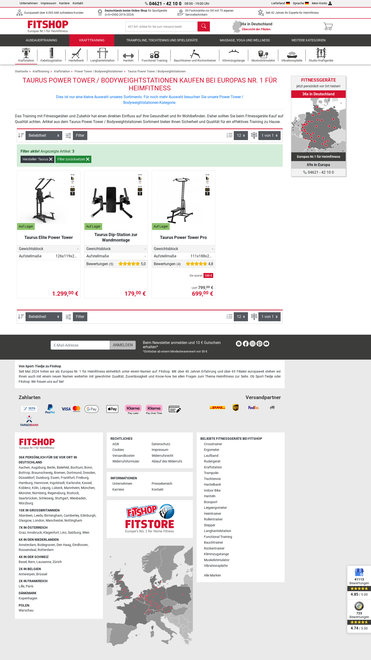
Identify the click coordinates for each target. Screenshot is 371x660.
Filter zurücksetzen (73, 162)
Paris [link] (29, 586)
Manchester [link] (54, 521)
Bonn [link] (88, 468)
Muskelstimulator (217, 560)
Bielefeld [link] (63, 468)
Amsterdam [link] (27, 545)
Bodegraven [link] (46, 545)
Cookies (118, 450)
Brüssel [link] (41, 574)
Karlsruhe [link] (73, 483)
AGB (115, 444)
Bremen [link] (59, 473)
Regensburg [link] (56, 493)
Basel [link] (23, 562)
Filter (80, 138)
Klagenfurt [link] (51, 533)
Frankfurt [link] (68, 478)
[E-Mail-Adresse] (80, 345)
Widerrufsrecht (162, 456)
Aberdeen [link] (26, 516)
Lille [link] (21, 586)
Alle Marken (212, 575)
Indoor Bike (212, 490)
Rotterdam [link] (45, 550)
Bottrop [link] (24, 473)
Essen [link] (55, 478)
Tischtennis (212, 479)
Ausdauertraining (41, 44)
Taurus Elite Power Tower (48, 240)
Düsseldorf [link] (27, 478)
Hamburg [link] (26, 483)
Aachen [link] (24, 468)
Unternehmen (29, 3)
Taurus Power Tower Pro (183, 240)
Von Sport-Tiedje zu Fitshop (40, 366)
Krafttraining (92, 44)
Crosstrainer (213, 444)
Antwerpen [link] (27, 574)
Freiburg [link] (82, 478)
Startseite (21, 74)
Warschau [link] (26, 610)
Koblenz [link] (25, 488)
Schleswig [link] (46, 498)
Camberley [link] (71, 516)
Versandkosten (123, 456)
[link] (318, 125)
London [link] (38, 521)
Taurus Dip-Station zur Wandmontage (115, 240)
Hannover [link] (41, 483)
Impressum (48, 3)
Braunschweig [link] (42, 473)
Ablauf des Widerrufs (167, 461)
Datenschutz (161, 444)
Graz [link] (22, 533)
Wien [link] (85, 533)
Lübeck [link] (57, 488)
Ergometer (211, 450)
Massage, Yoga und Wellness (245, 44)
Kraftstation (62, 74)
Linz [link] (63, 533)
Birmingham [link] (53, 516)
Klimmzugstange (216, 554)
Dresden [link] (89, 473)
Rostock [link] (73, 493)
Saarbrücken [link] (28, 498)
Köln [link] (35, 488)
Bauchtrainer (213, 543)
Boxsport (210, 502)
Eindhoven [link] (80, 545)
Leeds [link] (38, 516)
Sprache (301, 3)
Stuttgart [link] (61, 498)
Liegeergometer (215, 508)
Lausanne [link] (43, 562)
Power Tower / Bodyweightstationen (99, 74)
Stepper (209, 525)
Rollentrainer (213, 519)
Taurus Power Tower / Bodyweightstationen (157, 74)
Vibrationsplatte (216, 566)
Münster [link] (25, 493)
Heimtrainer (212, 514)
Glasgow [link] (25, 521)
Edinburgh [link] (88, 516)
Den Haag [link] (64, 545)
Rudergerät (212, 461)
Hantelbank (212, 485)
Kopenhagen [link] (28, 598)
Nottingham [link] (73, 521)
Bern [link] (31, 562)
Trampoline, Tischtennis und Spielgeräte (162, 44)
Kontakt (78, 3)
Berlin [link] (51, 468)
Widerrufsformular (125, 461)
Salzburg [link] (74, 533)
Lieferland (280, 3)
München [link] (88, 488)
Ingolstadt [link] (57, 483)
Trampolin (211, 473)
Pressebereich (162, 484)
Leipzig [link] (45, 488)
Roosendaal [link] (27, 550)
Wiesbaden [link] (78, 498)
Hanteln (210, 496)
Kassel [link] (87, 483)
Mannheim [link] (72, 488)
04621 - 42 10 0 (318, 172)
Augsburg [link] (38, 468)
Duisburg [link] (42, 478)
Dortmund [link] (74, 473)
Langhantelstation (217, 531)
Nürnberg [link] (39, 493)
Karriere (64, 3)
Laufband (211, 456)
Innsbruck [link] (34, 533)
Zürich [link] (57, 562)
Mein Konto (322, 3)
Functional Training (218, 537)
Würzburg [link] (26, 503)
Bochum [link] (77, 468)
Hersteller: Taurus (37, 162)
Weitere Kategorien (309, 44)
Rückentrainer (214, 548)
